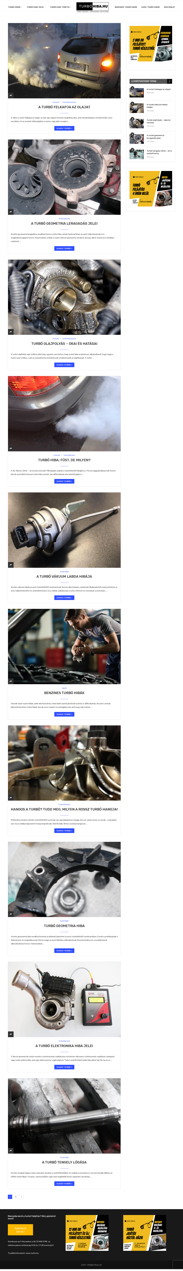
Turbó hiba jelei (35, 7)
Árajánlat (169, 7)
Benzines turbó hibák (126, 7)
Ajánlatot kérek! (20, 1231)
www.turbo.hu (32, 1255)
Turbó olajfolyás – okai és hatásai (64, 344)
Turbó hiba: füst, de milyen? (64, 461)
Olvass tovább (64, 129)
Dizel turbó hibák (150, 7)
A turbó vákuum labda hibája (64, 578)
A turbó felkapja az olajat (64, 107)
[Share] (11, 95)
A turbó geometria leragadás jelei (64, 224)
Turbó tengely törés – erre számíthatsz (159, 152)
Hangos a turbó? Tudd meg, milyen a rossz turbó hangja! (64, 811)
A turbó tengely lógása (64, 1164)
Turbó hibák (14, 7)
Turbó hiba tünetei (60, 7)
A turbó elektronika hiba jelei (64, 1048)
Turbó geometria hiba (64, 927)
